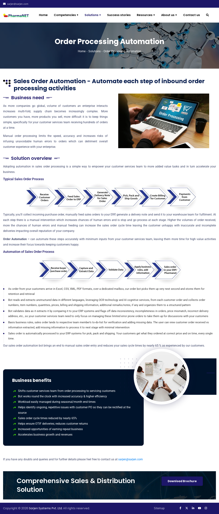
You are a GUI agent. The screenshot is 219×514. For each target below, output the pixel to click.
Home (81, 51)
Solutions (94, 51)
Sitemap (159, 508)
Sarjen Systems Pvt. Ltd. (46, 508)
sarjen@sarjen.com (15, 3)
